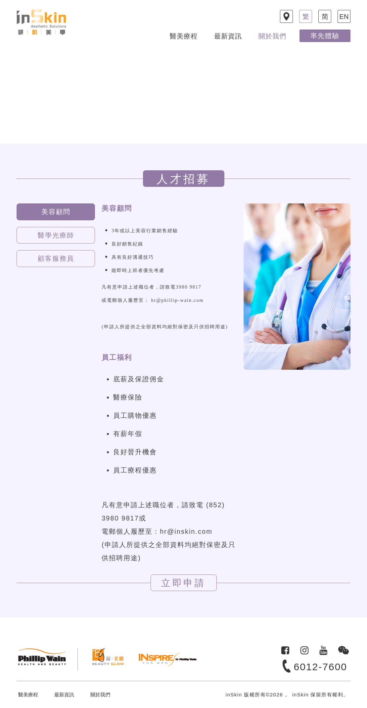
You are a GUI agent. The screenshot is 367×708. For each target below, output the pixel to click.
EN (344, 16)
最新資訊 (228, 36)
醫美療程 (184, 36)
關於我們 (272, 36)
